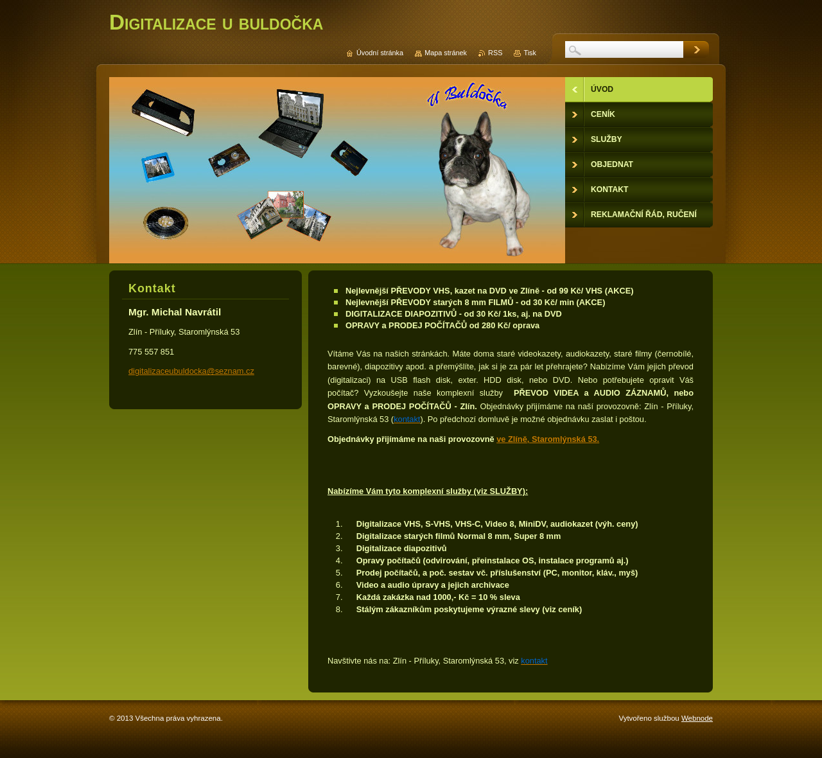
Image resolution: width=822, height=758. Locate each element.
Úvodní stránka (379, 53)
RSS (495, 53)
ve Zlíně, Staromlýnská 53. (547, 439)
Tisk (529, 53)
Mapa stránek (445, 53)
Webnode (697, 718)
